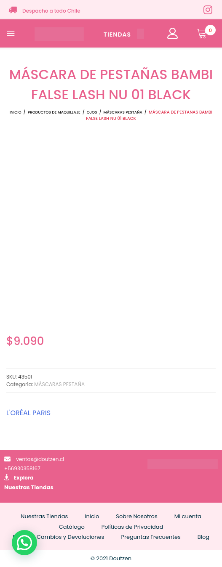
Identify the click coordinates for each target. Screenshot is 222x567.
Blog (203, 537)
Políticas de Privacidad (132, 527)
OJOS (92, 112)
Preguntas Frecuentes (151, 537)
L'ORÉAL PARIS (28, 413)
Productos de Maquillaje (54, 112)
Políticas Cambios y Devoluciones (58, 537)
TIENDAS (124, 34)
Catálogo (72, 527)
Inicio (15, 112)
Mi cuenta (187, 516)
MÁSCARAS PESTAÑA (123, 112)
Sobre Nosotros (136, 516)
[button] (24, 542)
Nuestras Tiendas (28, 487)
